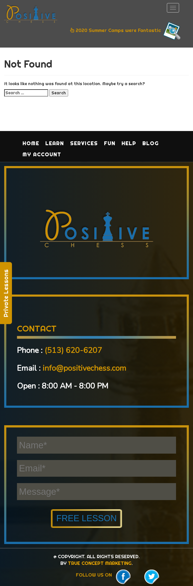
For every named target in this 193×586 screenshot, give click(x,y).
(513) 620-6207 (73, 350)
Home (31, 143)
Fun (109, 143)
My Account (42, 154)
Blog (150, 143)
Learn (54, 143)
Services (84, 143)
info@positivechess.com (84, 368)
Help (129, 143)
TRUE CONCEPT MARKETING (100, 563)
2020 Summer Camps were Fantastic (126, 31)
